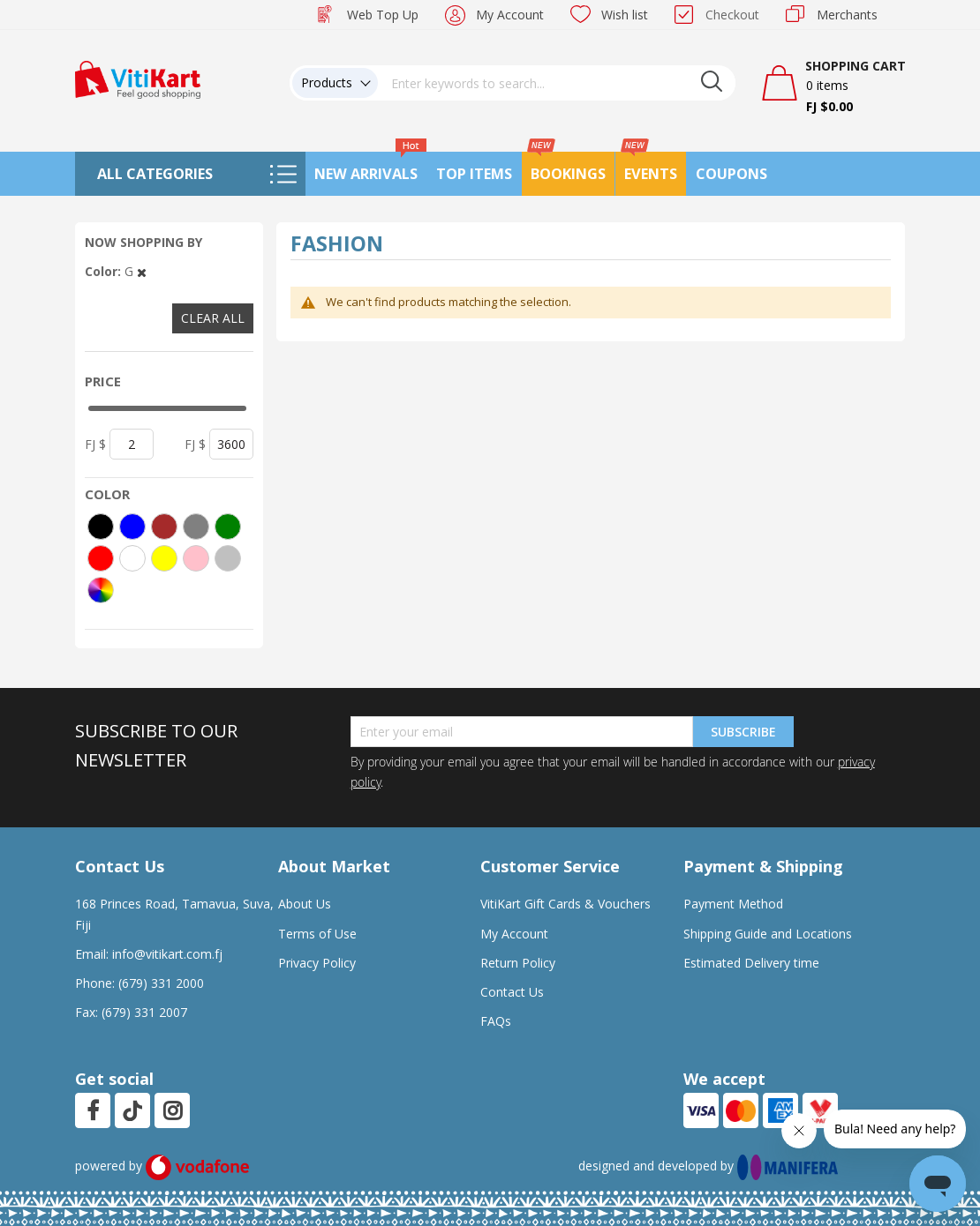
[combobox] (557, 83)
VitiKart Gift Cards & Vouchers (565, 903)
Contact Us (512, 991)
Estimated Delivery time (751, 962)
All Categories (155, 173)
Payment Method (733, 903)
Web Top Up (382, 14)
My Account (510, 14)
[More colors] (101, 590)
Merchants (847, 14)
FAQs (495, 1021)
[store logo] (137, 78)
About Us (304, 903)
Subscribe (743, 731)
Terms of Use (317, 933)
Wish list (624, 14)
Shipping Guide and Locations (767, 933)
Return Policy (517, 962)
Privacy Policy (317, 962)
